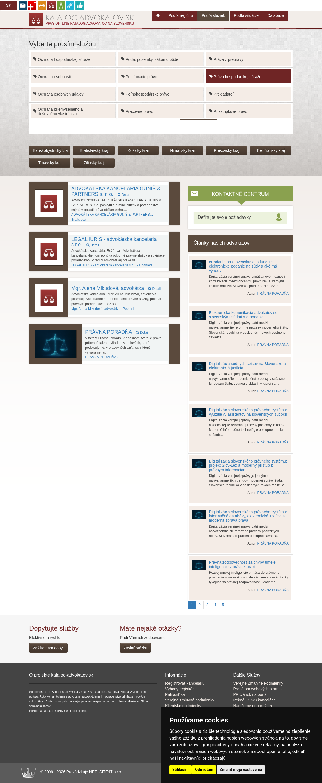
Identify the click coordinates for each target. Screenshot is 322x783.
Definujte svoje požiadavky (224, 217)
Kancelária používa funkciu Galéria (174, 356)
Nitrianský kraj (182, 150)
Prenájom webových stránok (258, 689)
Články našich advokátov (221, 243)
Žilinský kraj (94, 163)
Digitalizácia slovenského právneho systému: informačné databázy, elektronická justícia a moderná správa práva (248, 516)
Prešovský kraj (226, 150)
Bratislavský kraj (94, 150)
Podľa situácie (246, 15)
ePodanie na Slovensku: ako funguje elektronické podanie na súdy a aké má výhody (243, 266)
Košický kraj (138, 150)
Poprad (102, 309)
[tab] (240, 218)
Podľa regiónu (180, 15)
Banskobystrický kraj (51, 150)
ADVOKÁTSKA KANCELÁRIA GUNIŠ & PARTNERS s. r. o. (115, 191)
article (174, 348)
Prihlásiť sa (175, 694)
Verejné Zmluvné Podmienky (258, 683)
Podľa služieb (213, 15)
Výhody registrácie (181, 689)
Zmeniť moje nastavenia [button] (241, 769)
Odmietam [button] (204, 769)
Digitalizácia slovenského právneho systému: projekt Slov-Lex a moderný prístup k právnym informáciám (248, 465)
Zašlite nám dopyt (48, 648)
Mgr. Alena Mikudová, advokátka (116, 288)
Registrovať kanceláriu (184, 683)
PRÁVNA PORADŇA (116, 332)
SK (9, 5)
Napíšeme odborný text (253, 705)
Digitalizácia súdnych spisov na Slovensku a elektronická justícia (247, 365)
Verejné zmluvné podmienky (189, 700)
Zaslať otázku (135, 648)
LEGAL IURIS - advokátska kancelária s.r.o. (114, 242)
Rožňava (112, 265)
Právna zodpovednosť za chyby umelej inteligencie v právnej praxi (243, 564)
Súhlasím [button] (180, 769)
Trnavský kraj (49, 163)
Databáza (275, 15)
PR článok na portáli (250, 694)
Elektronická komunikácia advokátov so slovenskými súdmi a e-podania (243, 314)
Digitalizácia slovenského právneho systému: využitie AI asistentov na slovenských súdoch (248, 412)
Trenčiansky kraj (270, 150)
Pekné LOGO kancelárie (254, 700)
